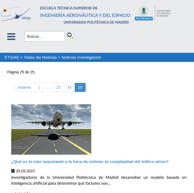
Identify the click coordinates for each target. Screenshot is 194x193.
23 (59, 87)
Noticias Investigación (81, 57)
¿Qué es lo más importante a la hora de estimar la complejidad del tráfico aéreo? (90, 161)
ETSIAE (12, 57)
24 (69, 87)
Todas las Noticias (40, 57)
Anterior (24, 87)
